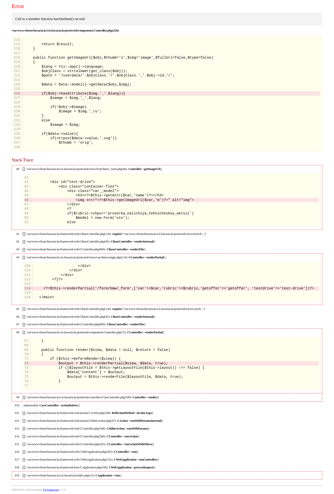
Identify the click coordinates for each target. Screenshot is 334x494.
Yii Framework (51, 489)
